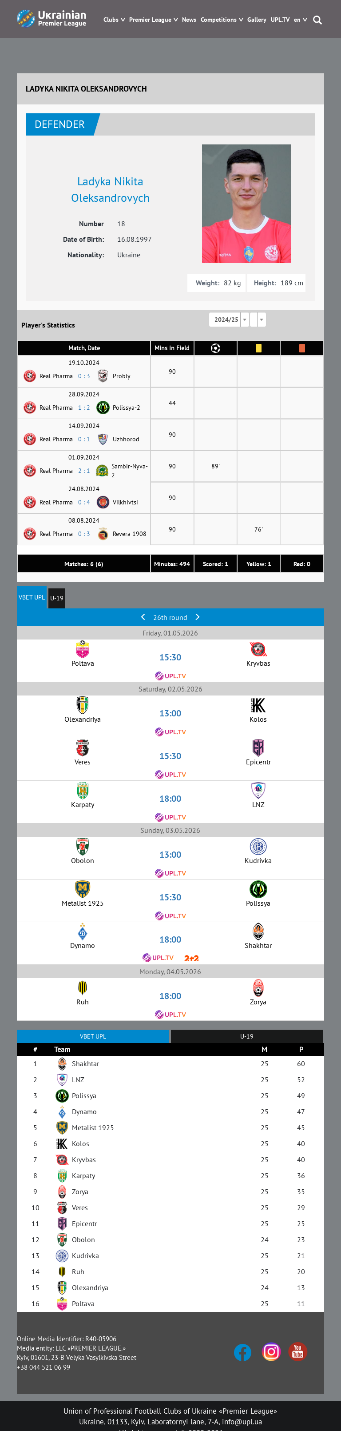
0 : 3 (84, 376)
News (189, 19)
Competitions (219, 19)
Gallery (256, 19)
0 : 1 (84, 439)
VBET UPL (32, 597)
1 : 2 (84, 408)
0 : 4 (84, 502)
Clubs (111, 19)
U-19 (56, 598)
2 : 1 (84, 471)
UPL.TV (280, 19)
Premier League (150, 19)
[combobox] (229, 319)
